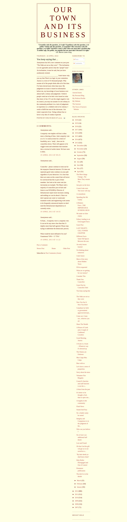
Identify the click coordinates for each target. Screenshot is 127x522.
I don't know (80, 256)
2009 (77, 501)
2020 (77, 120)
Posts (76, 59)
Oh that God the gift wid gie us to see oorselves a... (82, 448)
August (79, 158)
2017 (77, 130)
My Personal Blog (78, 95)
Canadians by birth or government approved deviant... (83, 310)
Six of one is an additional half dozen (81, 437)
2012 (77, 491)
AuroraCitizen (77, 93)
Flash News (80, 406)
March (79, 480)
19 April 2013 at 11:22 (50, 240)
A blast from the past (83, 389)
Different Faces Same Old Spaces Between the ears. (82, 238)
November (80, 149)
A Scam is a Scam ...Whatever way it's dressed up (82, 346)
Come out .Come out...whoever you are (82, 318)
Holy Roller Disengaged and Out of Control (82, 462)
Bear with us (80, 363)
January (79, 487)
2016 (77, 133)
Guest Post (79, 225)
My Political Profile (78, 98)
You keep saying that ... (47, 59)
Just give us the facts (83, 185)
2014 (77, 139)
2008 (77, 504)
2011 (76, 494)
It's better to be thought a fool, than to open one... (83, 395)
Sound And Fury (81, 410)
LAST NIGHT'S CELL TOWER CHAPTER (82, 230)
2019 (77, 123)
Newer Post (40, 248)
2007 (77, 507)
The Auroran (76, 104)
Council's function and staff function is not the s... (82, 383)
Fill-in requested (81, 267)
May (78, 168)
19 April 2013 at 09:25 (50, 155)
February (80, 484)
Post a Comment (42, 245)
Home (54, 248)
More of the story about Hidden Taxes (82, 261)
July (78, 162)
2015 (77, 136)
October (79, 152)
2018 (77, 126)
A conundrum (80, 194)
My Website (76, 101)
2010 (77, 497)
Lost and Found (81, 443)
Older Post (66, 248)
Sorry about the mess (83, 372)
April (79, 171)
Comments (78, 63)
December (80, 145)
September (80, 155)
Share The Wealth (82, 324)
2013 (77, 143)
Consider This (81, 276)
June (78, 165)
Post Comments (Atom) (53, 253)
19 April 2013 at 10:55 (50, 212)
